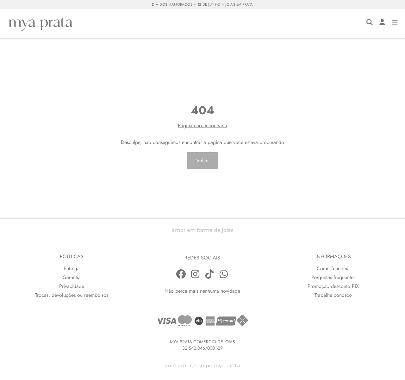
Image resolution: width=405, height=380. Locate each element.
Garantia (72, 277)
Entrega (72, 268)
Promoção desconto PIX (333, 286)
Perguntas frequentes (333, 277)
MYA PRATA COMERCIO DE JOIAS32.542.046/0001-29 (202, 345)
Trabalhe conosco (333, 295)
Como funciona (333, 268)
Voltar (202, 160)
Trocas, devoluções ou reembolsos (71, 295)
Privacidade (71, 286)
